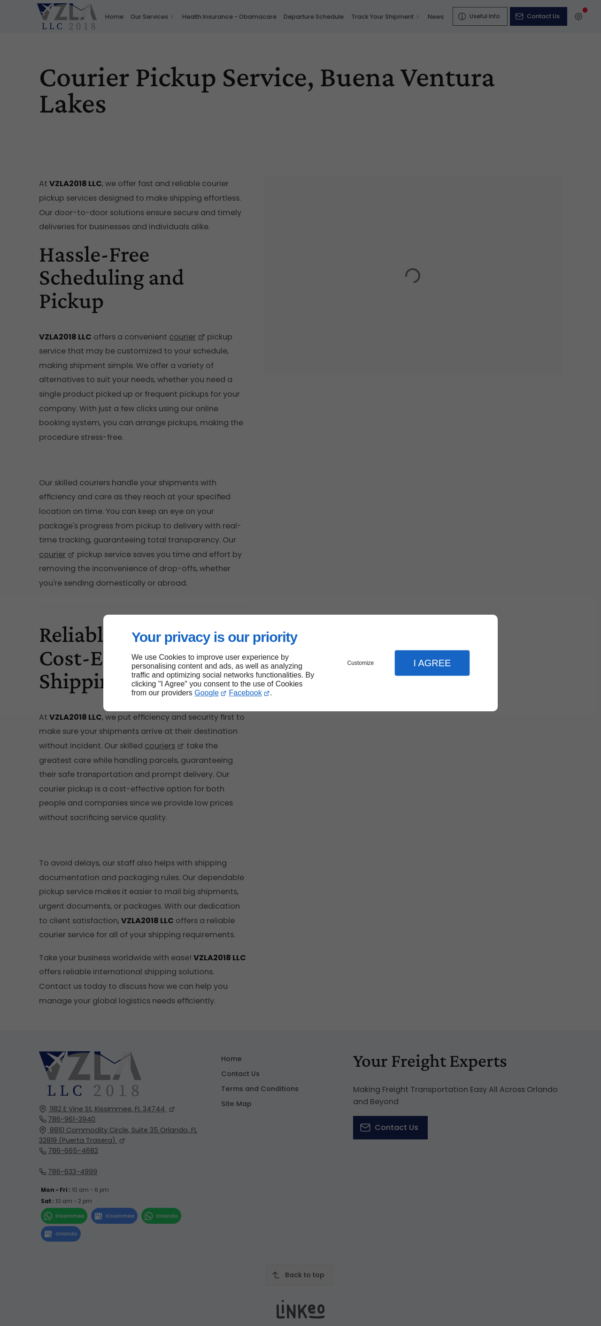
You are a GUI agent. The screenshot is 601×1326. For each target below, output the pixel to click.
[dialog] (300, 663)
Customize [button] (360, 663)
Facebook (245, 693)
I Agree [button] (432, 663)
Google (206, 693)
